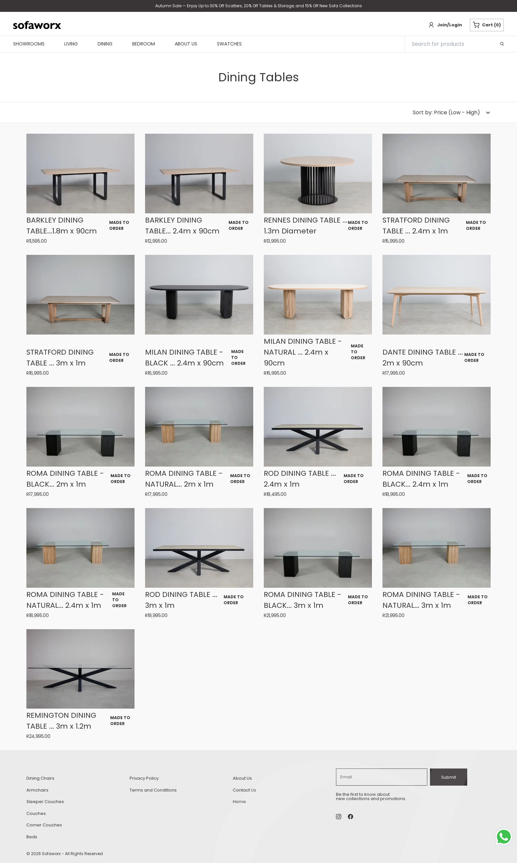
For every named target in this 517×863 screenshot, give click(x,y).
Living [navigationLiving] (71, 44)
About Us (186, 44)
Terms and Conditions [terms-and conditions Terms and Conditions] (153, 790)
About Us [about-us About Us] (242, 778)
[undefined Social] (350, 816)
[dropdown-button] (452, 113)
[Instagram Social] (338, 816)
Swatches (229, 44)
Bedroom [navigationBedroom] (143, 44)
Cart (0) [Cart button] (487, 25)
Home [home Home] (239, 801)
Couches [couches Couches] (36, 813)
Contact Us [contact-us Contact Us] (244, 790)
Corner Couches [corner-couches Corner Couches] (44, 825)
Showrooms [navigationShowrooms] (29, 44)
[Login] (445, 25)
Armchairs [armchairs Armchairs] (37, 790)
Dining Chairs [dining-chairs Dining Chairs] (40, 778)
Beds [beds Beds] (31, 837)
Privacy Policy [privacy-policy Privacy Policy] (144, 778)
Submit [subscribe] (448, 777)
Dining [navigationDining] (105, 44)
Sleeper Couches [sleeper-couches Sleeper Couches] (45, 801)
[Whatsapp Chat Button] (505, 838)
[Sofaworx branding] (37, 25)
